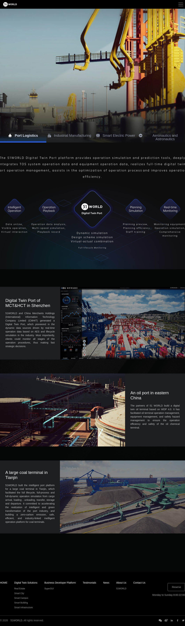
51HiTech (15, 4)
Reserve (176, 587)
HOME (3, 582)
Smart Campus (21, 598)
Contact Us (139, 582)
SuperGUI (49, 589)
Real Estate (19, 589)
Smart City (19, 593)
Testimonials (89, 582)
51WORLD (121, 589)
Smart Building (21, 603)
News (106, 582)
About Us (121, 582)
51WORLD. (16, 620)
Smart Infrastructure (23, 607)
